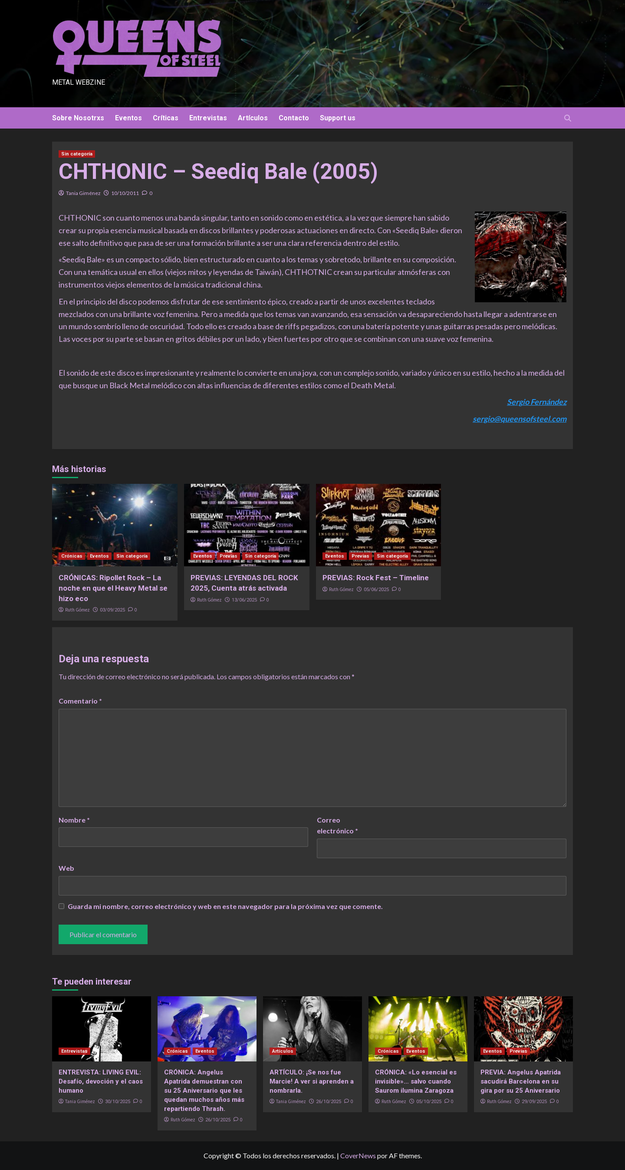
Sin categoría (76, 154)
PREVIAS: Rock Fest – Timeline (375, 577)
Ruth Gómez (77, 610)
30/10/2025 (117, 1101)
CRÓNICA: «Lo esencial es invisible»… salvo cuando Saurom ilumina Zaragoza (416, 1081)
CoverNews (358, 1155)
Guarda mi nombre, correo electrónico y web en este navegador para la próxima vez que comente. (225, 906)
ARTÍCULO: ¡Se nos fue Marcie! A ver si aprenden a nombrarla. (312, 1081)
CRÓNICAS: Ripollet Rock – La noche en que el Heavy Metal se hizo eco (113, 588)
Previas (228, 556)
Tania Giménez (83, 193)
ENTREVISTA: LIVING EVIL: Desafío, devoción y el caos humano (101, 1081)
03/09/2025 (112, 610)
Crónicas (71, 556)
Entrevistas (208, 118)
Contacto (294, 118)
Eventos (128, 118)
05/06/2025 (376, 589)
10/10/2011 (125, 193)
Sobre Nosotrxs (78, 118)
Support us (337, 118)
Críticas (165, 118)
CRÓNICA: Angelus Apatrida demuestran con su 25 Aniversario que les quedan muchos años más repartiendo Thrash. (204, 1090)
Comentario (80, 701)
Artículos (253, 118)
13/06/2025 (244, 600)
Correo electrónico (337, 825)
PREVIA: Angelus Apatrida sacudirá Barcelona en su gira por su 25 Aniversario (520, 1081)
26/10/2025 (217, 1120)
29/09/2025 (534, 1101)
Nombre (74, 820)
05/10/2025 (428, 1101)
